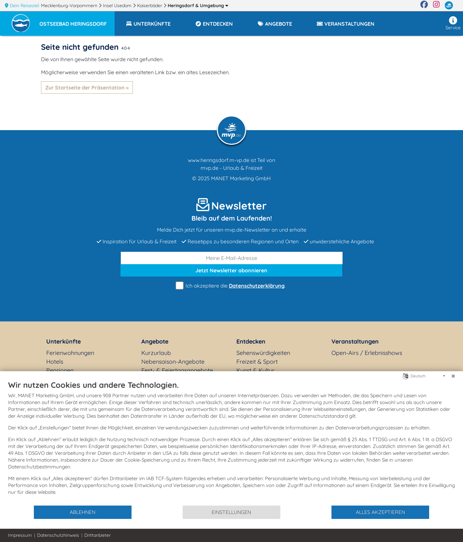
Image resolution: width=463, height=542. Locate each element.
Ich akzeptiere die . (231, 286)
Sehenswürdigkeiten (263, 353)
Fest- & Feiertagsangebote (177, 370)
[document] (231, 442)
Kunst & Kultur (255, 370)
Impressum (20, 535)
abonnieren (231, 270)
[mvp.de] (449, 5)
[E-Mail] (232, 258)
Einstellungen (231, 512)
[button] (77, 20)
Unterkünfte (63, 341)
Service (453, 23)
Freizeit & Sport (257, 361)
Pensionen (60, 370)
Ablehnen (82, 512)
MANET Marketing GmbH (241, 178)
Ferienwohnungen (70, 353)
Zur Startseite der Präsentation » (87, 87)
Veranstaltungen (355, 341)
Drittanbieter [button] (97, 535)
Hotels (54, 361)
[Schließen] (453, 376)
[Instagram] (436, 5)
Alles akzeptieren (380, 512)
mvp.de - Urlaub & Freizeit (231, 168)
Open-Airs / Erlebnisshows (366, 353)
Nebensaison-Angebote (172, 361)
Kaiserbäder (150, 5)
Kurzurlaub (156, 353)
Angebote (154, 341)
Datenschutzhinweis (58, 535)
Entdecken (250, 341)
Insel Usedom (118, 5)
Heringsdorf (198, 5)
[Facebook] (424, 5)
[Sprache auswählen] (405, 376)
